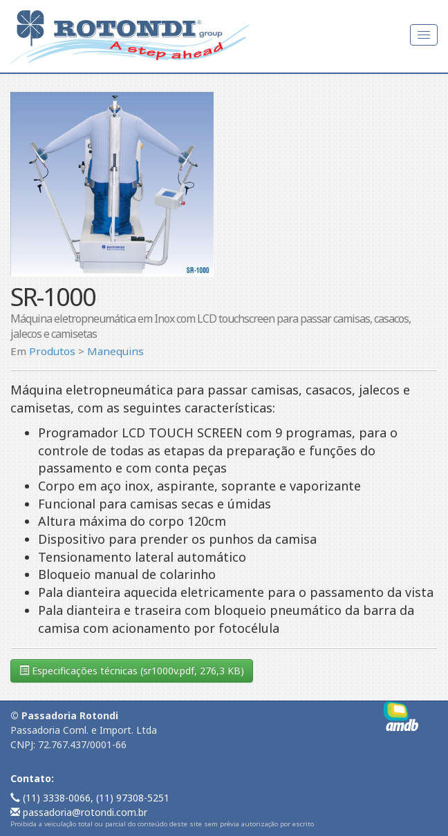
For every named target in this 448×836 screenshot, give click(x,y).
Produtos (52, 351)
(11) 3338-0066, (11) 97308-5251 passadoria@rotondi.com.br (89, 805)
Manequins (115, 351)
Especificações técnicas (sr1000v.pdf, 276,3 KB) (131, 670)
